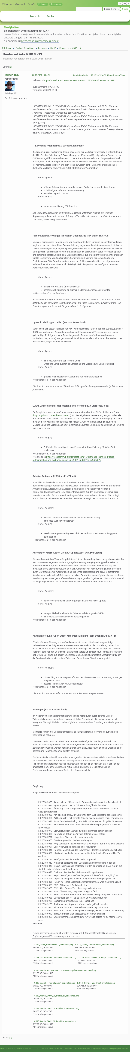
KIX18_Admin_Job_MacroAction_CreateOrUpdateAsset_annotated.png (64, 970)
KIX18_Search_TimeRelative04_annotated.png (54, 983)
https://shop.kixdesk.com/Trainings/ (40, 40)
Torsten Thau (12, 75)
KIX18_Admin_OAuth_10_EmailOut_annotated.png (55, 1021)
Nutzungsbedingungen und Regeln (102, 1048)
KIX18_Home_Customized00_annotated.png (53, 944)
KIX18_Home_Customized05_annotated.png (94, 944)
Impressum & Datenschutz (74, 1048)
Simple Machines (23, 1048)
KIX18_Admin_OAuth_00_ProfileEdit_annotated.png (56, 996)
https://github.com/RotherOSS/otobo (51, 415)
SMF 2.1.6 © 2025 (7, 1048)
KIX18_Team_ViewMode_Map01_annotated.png (99, 957)
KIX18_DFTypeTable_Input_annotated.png (96, 983)
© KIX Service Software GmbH (49, 1048)
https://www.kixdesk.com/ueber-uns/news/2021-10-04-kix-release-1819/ (79, 80)
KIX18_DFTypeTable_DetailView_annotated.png (54, 957)
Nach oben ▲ (124, 1048)
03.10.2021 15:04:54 (41, 75)
